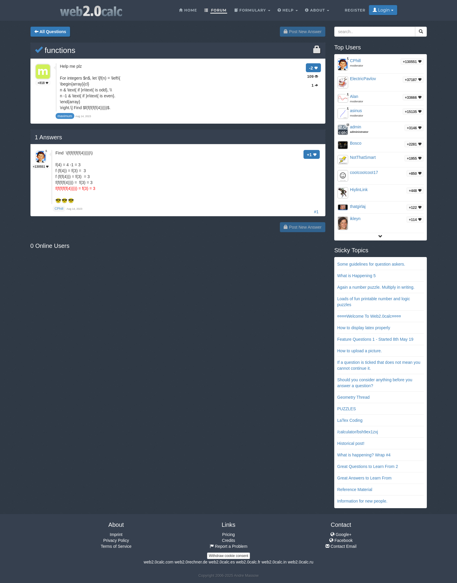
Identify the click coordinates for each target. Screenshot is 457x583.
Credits (228, 540)
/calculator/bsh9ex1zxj (357, 431)
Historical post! (350, 443)
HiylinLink (359, 189)
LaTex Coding (350, 420)
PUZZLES (346, 408)
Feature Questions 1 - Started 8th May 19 (375, 339)
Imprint (116, 534)
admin (355, 127)
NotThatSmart (363, 157)
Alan (354, 96)
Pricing (228, 534)
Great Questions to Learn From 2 (367, 466)
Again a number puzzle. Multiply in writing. (375, 287)
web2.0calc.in (274, 562)
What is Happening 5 (356, 275)
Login (383, 10)
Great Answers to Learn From (364, 478)
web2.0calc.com (158, 562)
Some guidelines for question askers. (371, 264)
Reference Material (354, 489)
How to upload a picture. (359, 350)
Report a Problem (229, 546)
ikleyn (355, 218)
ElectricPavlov (363, 78)
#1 (316, 211)
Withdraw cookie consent (228, 556)
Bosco (355, 143)
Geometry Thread (353, 397)
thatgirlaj (358, 206)
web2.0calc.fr (248, 562)
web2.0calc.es (222, 562)
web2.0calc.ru (300, 562)
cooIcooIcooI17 (364, 172)
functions (55, 50)
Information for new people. (362, 501)
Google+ (340, 534)
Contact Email (340, 546)
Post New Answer (303, 31)
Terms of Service (116, 546)
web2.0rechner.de (191, 562)
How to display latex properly (363, 327)
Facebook (341, 540)
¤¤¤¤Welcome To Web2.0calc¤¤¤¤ (369, 316)
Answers (48, 137)
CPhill (355, 60)
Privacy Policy (116, 540)
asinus (356, 110)
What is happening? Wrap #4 (363, 455)
